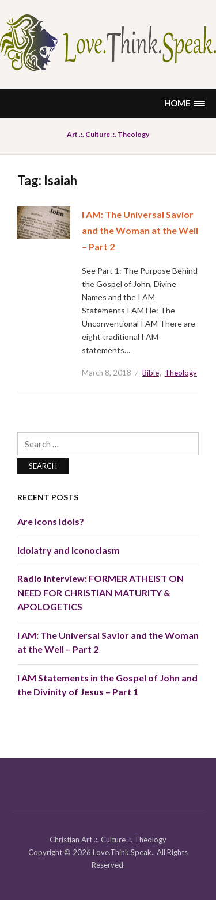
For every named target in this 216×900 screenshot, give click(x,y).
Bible (150, 372)
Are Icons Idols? (50, 521)
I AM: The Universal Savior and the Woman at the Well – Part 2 (140, 230)
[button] (184, 103)
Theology (181, 372)
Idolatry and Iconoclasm (68, 550)
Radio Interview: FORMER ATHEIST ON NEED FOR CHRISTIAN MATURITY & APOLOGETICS (100, 592)
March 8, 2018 (106, 372)
